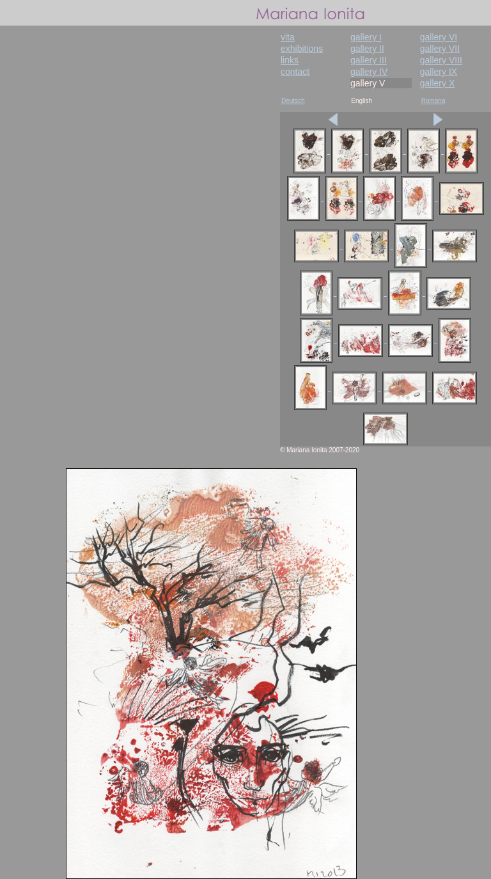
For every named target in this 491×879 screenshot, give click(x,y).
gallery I (366, 37)
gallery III (368, 60)
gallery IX (438, 72)
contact (295, 72)
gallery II (367, 49)
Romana (433, 100)
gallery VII (440, 49)
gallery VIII (441, 60)
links (290, 60)
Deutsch (293, 100)
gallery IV (368, 72)
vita (288, 37)
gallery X (437, 83)
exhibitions (302, 49)
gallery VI (438, 37)
